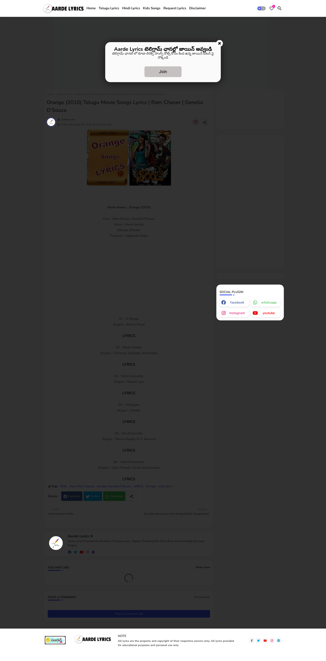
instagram (237, 313)
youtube (269, 313)
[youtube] (265, 640)
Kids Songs (151, 8)
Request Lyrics (174, 8)
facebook (237, 302)
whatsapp (268, 302)
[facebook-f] (251, 640)
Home (91, 8)
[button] (261, 8)
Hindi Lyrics (131, 8)
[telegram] (278, 640)
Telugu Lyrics (109, 8)
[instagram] (272, 640)
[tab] (91, 8)
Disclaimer (197, 8)
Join (163, 71)
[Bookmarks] (271, 8)
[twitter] (258, 640)
